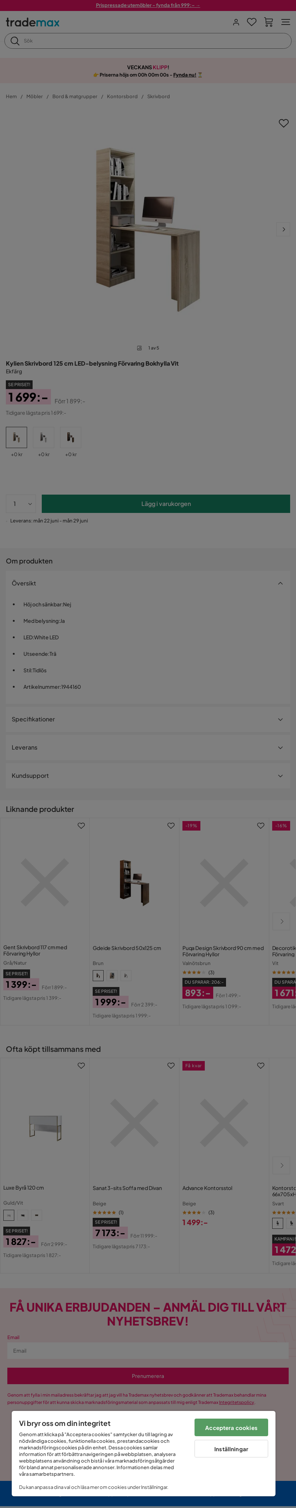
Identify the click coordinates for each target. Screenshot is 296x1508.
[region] (143, 1453)
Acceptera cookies (231, 1427)
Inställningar (231, 1448)
